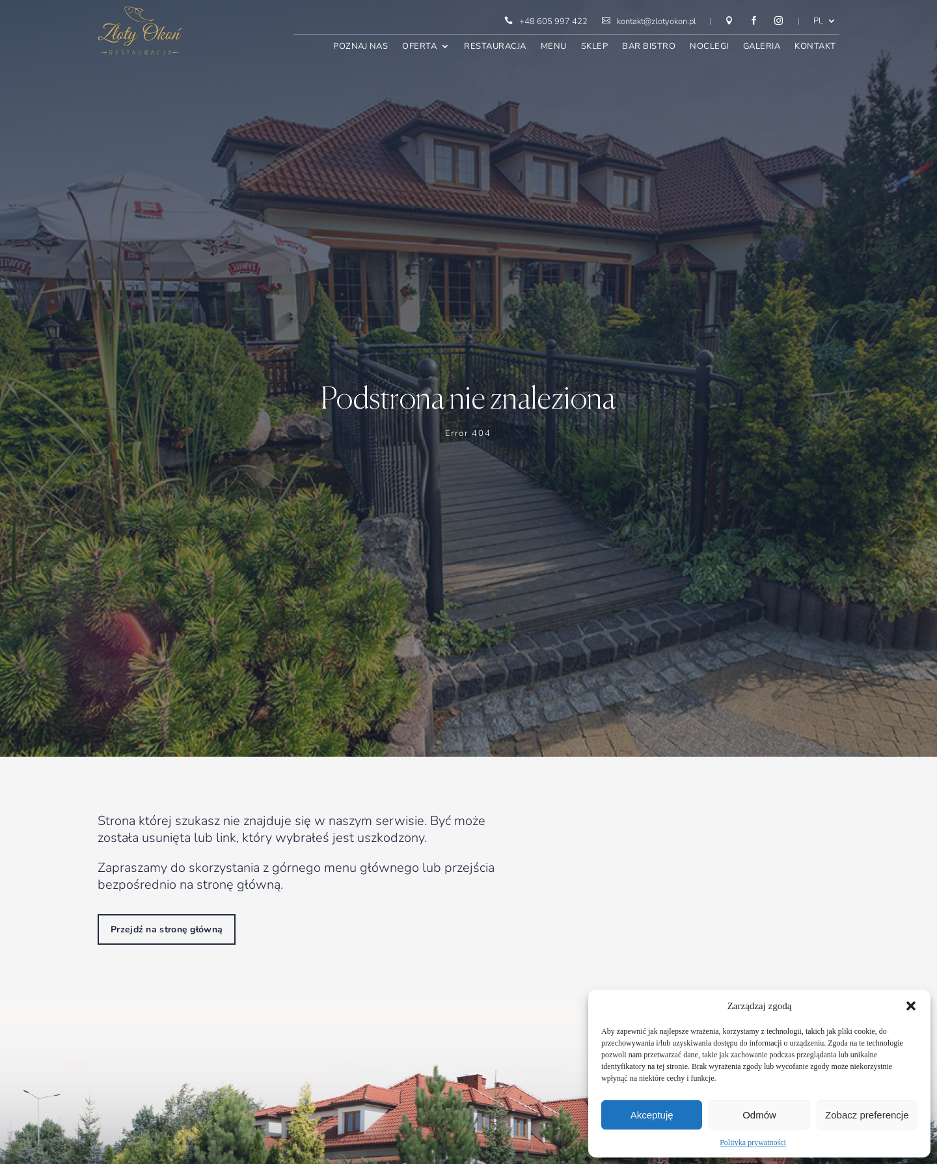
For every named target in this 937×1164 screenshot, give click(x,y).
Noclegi (709, 47)
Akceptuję (652, 1114)
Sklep (594, 47)
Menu (554, 47)
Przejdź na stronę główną (167, 929)
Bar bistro (648, 47)
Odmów (759, 1114)
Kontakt (815, 47)
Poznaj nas (360, 47)
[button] (910, 1005)
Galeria (762, 47)
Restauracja (495, 47)
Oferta (419, 47)
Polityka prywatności (753, 1142)
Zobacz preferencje (866, 1114)
